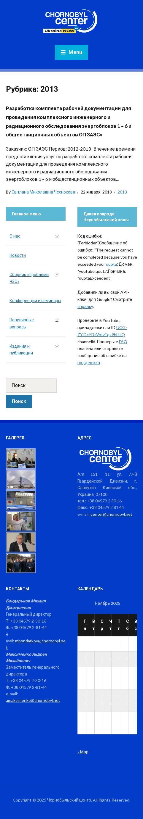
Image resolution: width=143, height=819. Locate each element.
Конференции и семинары (35, 300)
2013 (122, 191)
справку (85, 306)
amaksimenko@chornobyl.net (33, 700)
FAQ (123, 341)
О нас (14, 235)
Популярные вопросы (21, 323)
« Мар (82, 751)
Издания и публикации (21, 350)
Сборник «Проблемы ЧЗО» (29, 278)
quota (111, 264)
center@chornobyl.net (111, 514)
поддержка (88, 362)
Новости (17, 255)
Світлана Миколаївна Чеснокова (43, 191)
